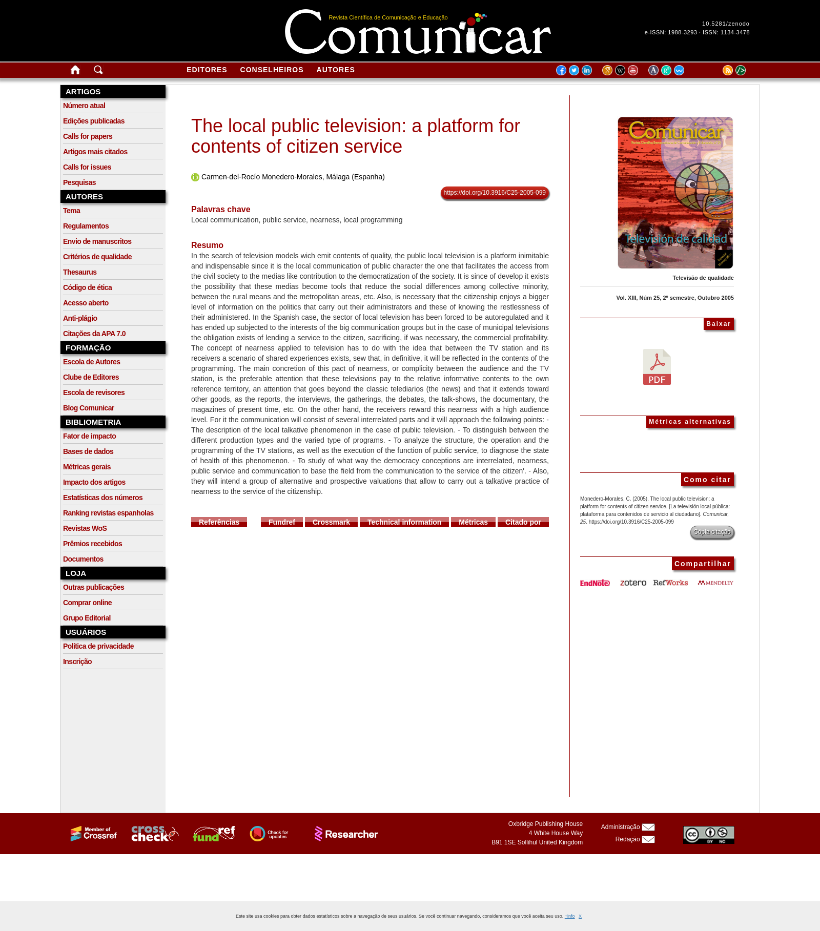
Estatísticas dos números (102, 497)
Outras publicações (93, 587)
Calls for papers (87, 136)
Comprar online (87, 602)
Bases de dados (88, 451)
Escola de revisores (94, 392)
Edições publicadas (94, 121)
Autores (336, 70)
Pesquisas (79, 182)
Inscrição (77, 661)
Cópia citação (712, 531)
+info (570, 916)
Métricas (473, 522)
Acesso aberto (86, 303)
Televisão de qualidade (703, 278)
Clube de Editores (91, 377)
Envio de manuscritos (97, 241)
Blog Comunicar (88, 408)
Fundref (282, 522)
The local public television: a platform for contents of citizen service (355, 136)
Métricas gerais (87, 467)
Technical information (404, 522)
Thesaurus (79, 272)
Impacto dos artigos (94, 482)
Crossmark (331, 522)
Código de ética (87, 287)
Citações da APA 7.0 (94, 333)
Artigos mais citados (95, 152)
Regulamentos (86, 226)
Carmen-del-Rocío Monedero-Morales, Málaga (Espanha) (293, 177)
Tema (71, 210)
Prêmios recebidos (92, 544)
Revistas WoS (85, 528)
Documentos (83, 559)
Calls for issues (87, 167)
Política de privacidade (98, 646)
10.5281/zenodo (726, 23)
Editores (207, 70)
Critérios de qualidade (97, 257)
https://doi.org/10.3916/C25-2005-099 (495, 192)
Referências (219, 522)
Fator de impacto (89, 436)
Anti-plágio (80, 318)
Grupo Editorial (87, 618)
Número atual (84, 105)
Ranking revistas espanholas (108, 513)
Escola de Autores (91, 362)
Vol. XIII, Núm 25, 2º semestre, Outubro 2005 (675, 298)
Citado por (523, 522)
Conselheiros (272, 70)
